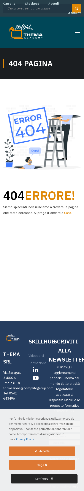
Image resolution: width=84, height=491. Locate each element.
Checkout (32, 3)
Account (74, 13)
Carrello (9, 3)
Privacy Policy (25, 439)
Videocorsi (36, 345)
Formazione (38, 352)
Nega (42, 465)
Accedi (53, 3)
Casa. (68, 213)
